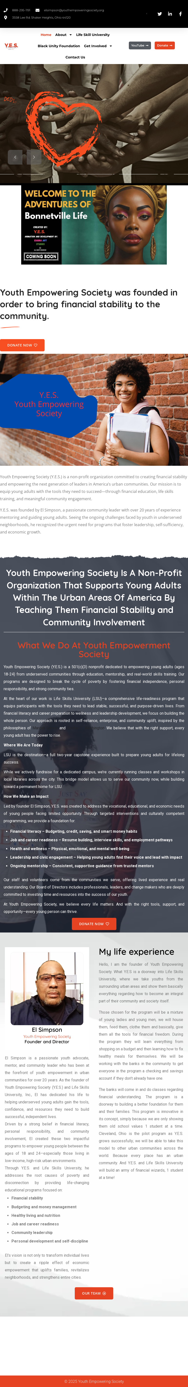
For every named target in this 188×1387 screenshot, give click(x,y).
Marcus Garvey (45, 728)
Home (46, 35)
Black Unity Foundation (59, 46)
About (63, 35)
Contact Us (75, 57)
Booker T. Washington (85, 728)
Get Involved (98, 46)
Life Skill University (93, 35)
